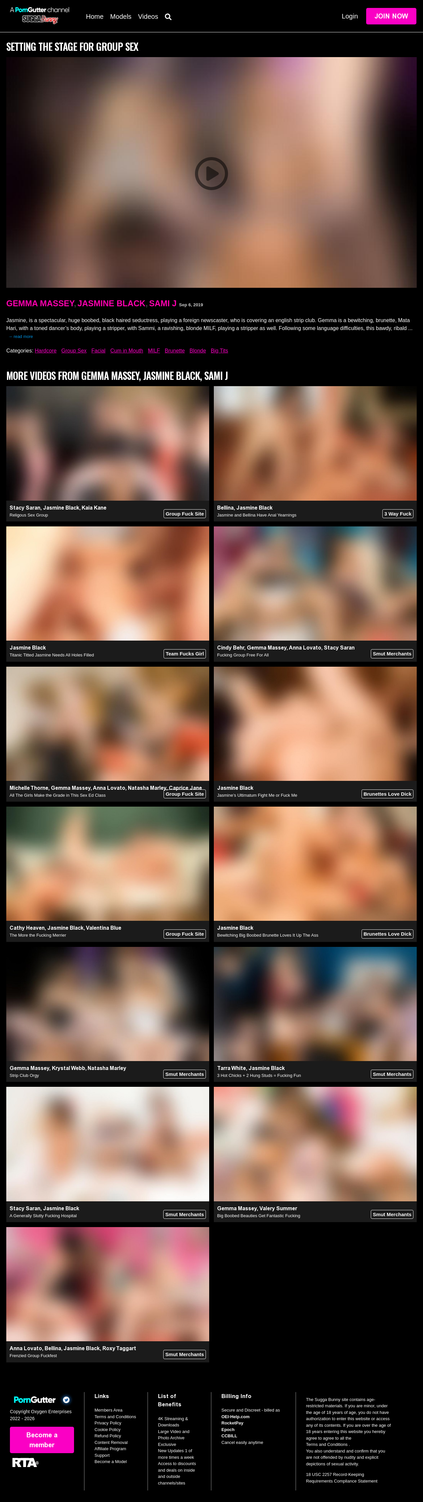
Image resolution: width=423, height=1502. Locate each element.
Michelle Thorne (29, 788)
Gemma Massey (40, 303)
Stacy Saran (25, 508)
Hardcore (46, 350)
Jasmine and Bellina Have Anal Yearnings (256, 515)
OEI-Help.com (235, 1416)
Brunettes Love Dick (387, 794)
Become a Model (111, 1461)
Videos (148, 16)
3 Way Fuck (397, 514)
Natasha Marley (147, 788)
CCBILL (229, 1435)
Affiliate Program (110, 1448)
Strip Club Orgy (24, 1075)
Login (350, 16)
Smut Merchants (392, 653)
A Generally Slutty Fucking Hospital (43, 1215)
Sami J (162, 303)
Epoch (228, 1429)
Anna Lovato (305, 648)
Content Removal (111, 1442)
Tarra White (231, 1068)
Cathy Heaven (27, 928)
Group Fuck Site (185, 514)
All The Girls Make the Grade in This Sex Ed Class (58, 795)
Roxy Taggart (119, 1348)
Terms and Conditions (115, 1416)
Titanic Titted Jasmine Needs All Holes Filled (52, 654)
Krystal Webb (68, 1068)
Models (120, 16)
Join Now (391, 16)
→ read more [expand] (20, 336)
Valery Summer (278, 1208)
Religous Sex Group (29, 515)
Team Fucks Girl (185, 653)
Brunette (175, 350)
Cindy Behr (230, 648)
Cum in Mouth (126, 350)
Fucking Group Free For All (243, 654)
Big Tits (219, 350)
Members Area (109, 1410)
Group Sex (74, 350)
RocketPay (232, 1422)
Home (94, 16)
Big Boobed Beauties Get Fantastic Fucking (258, 1215)
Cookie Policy (108, 1429)
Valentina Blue (103, 928)
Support (102, 1455)
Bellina (225, 508)
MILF (154, 350)
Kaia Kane (94, 508)
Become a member (42, 1440)
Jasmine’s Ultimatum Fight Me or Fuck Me (257, 795)
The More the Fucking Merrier (38, 935)
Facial (98, 350)
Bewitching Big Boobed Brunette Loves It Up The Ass (267, 935)
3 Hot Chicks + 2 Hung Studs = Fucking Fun (259, 1075)
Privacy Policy (108, 1422)
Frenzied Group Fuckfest (33, 1355)
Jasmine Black (112, 303)
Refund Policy (108, 1435)
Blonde (198, 350)
